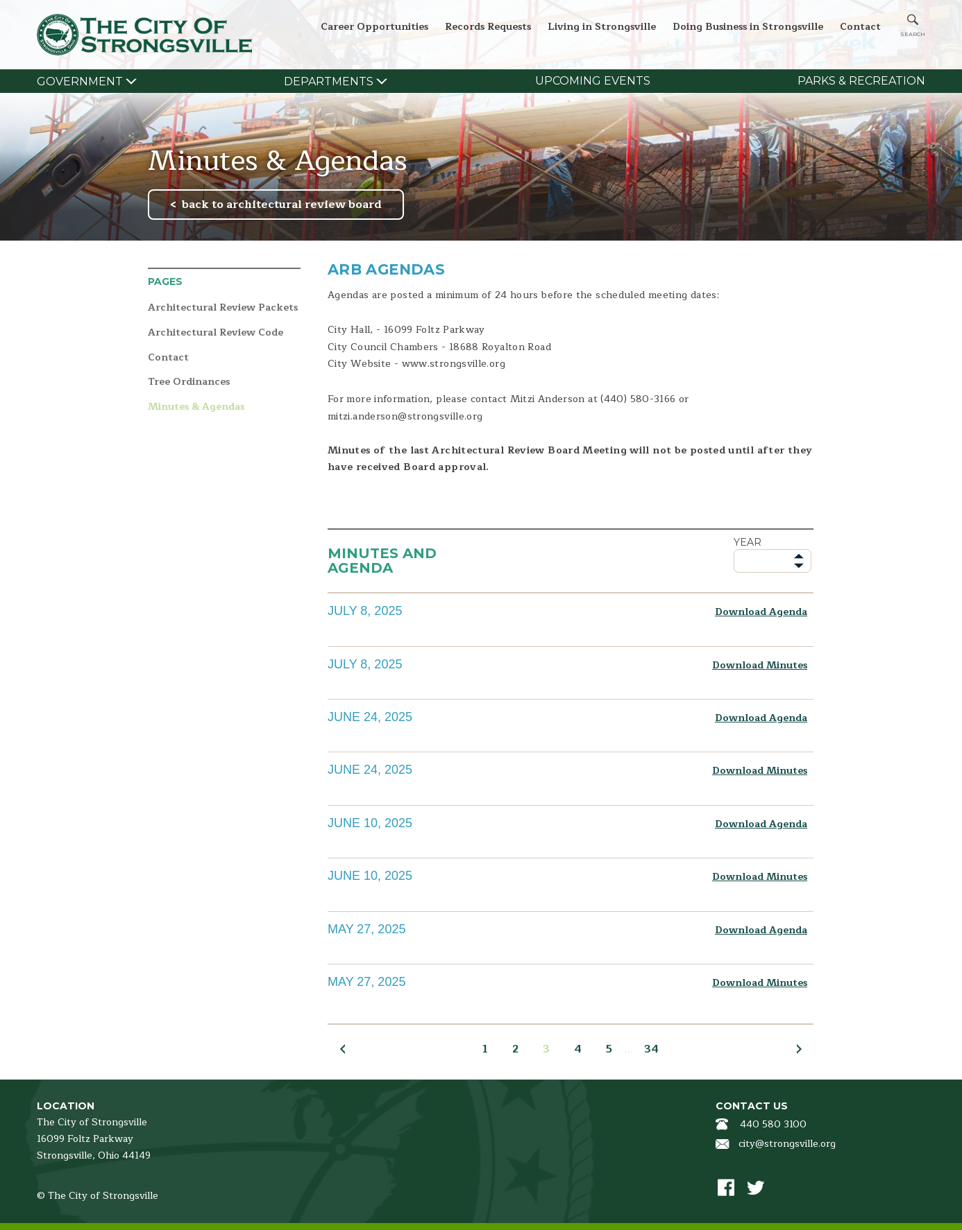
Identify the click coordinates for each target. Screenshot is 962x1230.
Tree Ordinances (189, 382)
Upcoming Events (592, 80)
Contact (860, 27)
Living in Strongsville (602, 27)
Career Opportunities (374, 27)
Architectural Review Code (215, 333)
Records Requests (488, 27)
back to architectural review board (282, 205)
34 (651, 1049)
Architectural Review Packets (223, 308)
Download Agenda (761, 612)
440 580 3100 (773, 1124)
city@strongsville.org (787, 1144)
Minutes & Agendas (196, 407)
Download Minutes (759, 665)
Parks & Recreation (861, 80)
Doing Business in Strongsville (748, 27)
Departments (328, 81)
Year (747, 542)
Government (80, 81)
